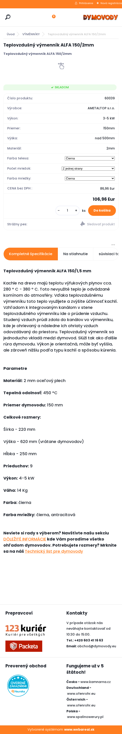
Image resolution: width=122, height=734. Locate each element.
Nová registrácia (111, 3)
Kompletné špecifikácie (30, 253)
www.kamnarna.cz (95, 682)
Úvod (10, 34)
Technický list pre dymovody (54, 551)
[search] (7, 17)
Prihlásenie (86, 3)
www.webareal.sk (79, 729)
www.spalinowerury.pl (85, 717)
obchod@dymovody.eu (96, 646)
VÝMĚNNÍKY (31, 34)
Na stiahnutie (75, 253)
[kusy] (67, 210)
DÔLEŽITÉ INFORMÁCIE (24, 539)
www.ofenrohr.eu (81, 693)
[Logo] (100, 17)
